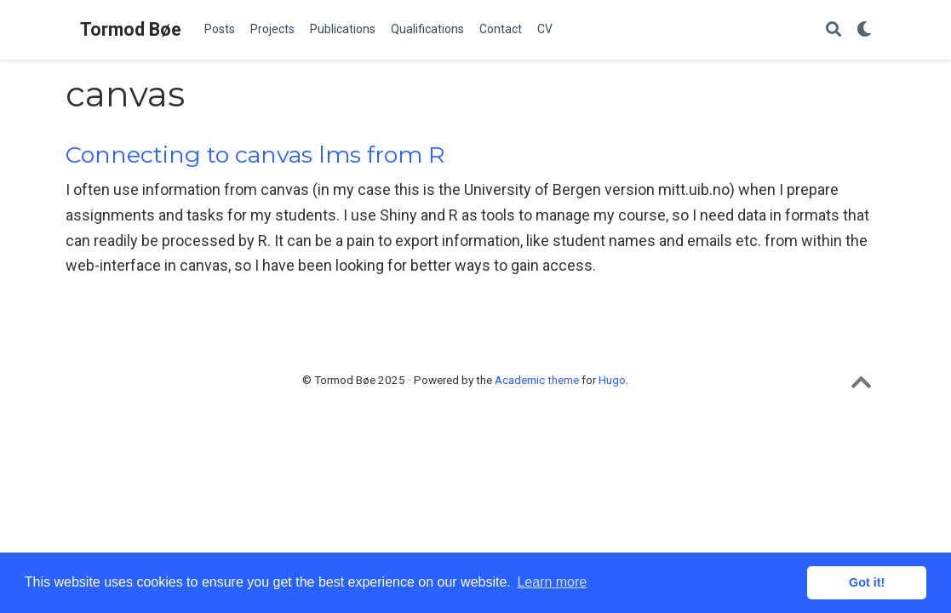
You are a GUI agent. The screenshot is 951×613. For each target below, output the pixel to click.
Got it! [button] (867, 582)
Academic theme (537, 380)
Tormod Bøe (130, 29)
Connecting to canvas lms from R (255, 154)
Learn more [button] (552, 582)
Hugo (612, 380)
